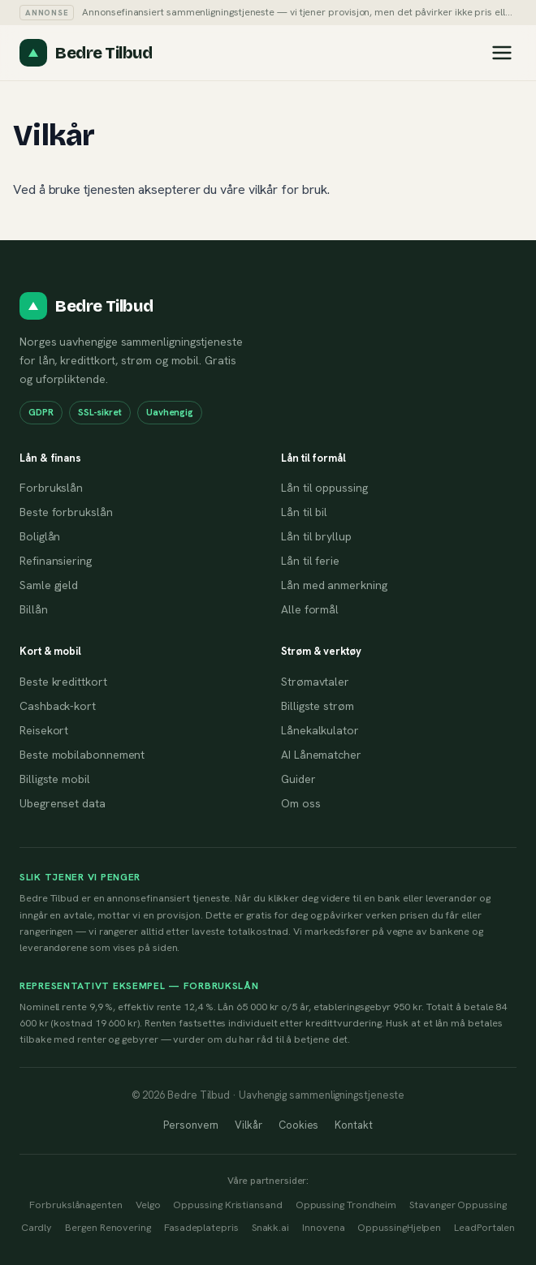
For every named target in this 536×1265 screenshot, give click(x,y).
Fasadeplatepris (201, 1227)
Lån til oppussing (324, 487)
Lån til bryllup (316, 536)
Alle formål (310, 609)
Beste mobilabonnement (82, 754)
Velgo (148, 1204)
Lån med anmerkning (334, 585)
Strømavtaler (315, 681)
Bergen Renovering (108, 1227)
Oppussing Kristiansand (227, 1204)
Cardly (37, 1227)
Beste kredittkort (63, 681)
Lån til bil (304, 512)
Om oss (301, 803)
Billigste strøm (317, 706)
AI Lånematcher (321, 754)
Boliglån (39, 536)
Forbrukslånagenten (76, 1204)
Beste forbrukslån (66, 512)
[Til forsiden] (85, 53)
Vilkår (248, 1125)
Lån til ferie (310, 560)
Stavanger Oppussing (457, 1204)
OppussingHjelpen (399, 1227)
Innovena (323, 1227)
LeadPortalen (484, 1227)
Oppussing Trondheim (346, 1204)
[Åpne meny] (502, 52)
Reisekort (43, 730)
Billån (33, 609)
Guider (298, 779)
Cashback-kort (57, 706)
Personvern (190, 1125)
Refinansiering (55, 560)
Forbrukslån (51, 487)
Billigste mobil (54, 779)
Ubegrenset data (62, 803)
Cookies (298, 1125)
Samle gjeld (48, 585)
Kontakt (353, 1125)
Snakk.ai (270, 1227)
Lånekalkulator (320, 730)
